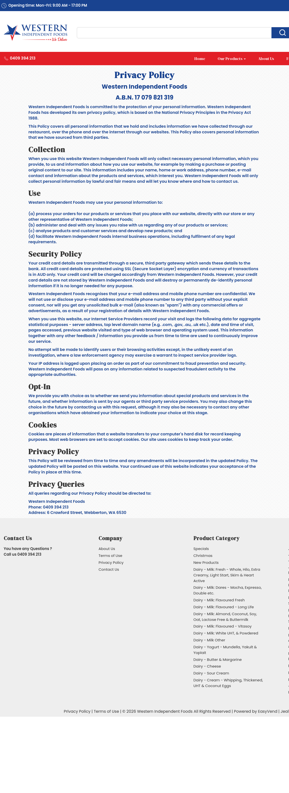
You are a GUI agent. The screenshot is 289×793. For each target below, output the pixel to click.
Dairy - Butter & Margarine (217, 659)
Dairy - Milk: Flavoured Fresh (219, 600)
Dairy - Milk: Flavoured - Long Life (223, 607)
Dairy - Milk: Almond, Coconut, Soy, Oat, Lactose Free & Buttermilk (225, 616)
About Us (266, 58)
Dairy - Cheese (207, 666)
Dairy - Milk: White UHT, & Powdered (225, 633)
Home (199, 58)
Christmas (202, 555)
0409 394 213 (23, 58)
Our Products (232, 58)
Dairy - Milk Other (209, 640)
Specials (201, 548)
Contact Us (109, 569)
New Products (206, 562)
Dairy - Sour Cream (211, 673)
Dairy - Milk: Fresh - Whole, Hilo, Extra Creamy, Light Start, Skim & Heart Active (226, 575)
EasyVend (267, 711)
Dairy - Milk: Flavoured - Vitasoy (222, 626)
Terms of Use (110, 555)
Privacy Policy (111, 562)
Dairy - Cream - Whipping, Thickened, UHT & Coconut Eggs (228, 682)
